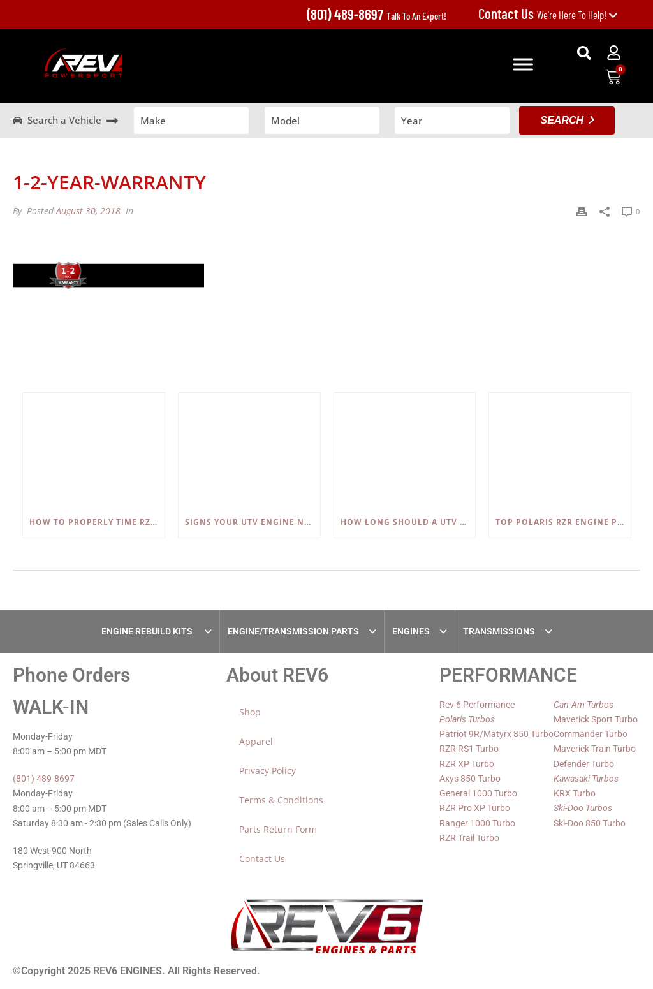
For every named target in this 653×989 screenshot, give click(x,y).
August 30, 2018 (88, 211)
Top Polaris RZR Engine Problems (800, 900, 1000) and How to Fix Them (563, 521)
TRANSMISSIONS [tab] (499, 631)
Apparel (256, 741)
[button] (584, 53)
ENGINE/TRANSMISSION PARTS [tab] (293, 631)
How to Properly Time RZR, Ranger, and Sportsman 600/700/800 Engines (97, 521)
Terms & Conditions (281, 800)
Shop (250, 712)
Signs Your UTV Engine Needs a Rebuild (252, 521)
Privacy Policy (267, 771)
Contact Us (262, 859)
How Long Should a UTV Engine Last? (408, 521)
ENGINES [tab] (411, 631)
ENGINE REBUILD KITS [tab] (147, 631)
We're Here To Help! (548, 14)
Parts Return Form (278, 829)
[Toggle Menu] (523, 64)
